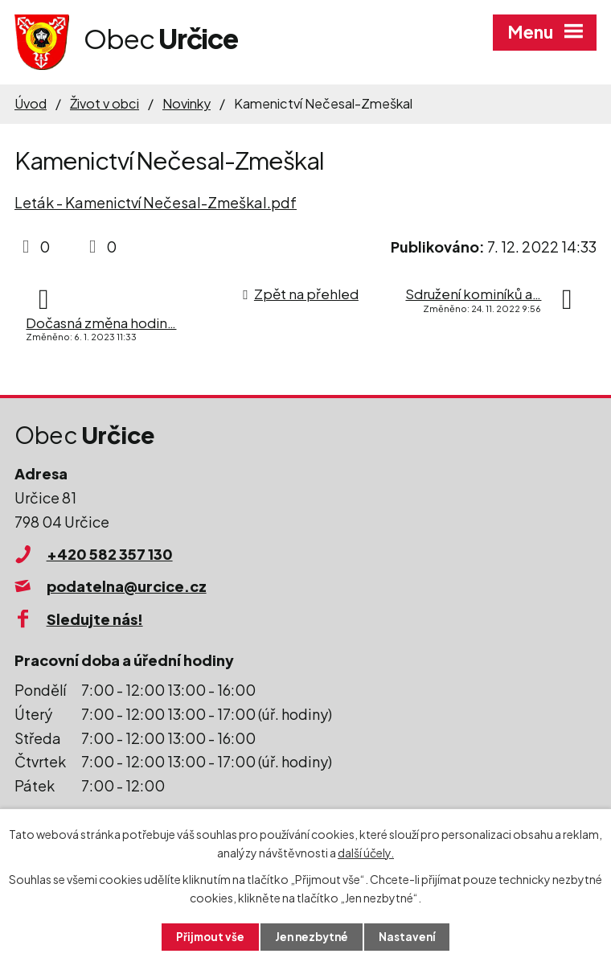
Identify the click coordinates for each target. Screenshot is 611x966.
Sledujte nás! (95, 619)
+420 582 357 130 (110, 554)
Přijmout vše (207, 936)
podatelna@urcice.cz (127, 586)
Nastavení (410, 936)
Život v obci (104, 103)
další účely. (366, 852)
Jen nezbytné (312, 936)
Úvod (30, 103)
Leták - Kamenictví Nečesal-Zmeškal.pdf (155, 202)
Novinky (186, 103)
